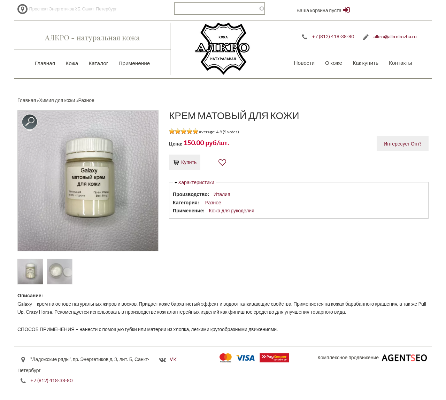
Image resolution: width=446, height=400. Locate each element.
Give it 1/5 (172, 131)
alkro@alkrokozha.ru (395, 36)
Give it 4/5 (190, 131)
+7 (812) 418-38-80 (333, 36)
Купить (189, 162)
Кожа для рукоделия (231, 210)
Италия (222, 194)
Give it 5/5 (196, 131)
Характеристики (196, 182)
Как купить (365, 63)
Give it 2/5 (178, 131)
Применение (134, 63)
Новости (304, 63)
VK (173, 359)
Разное (213, 202)
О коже (333, 63)
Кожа (72, 63)
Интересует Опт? (403, 144)
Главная (45, 63)
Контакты (400, 63)
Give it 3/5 (184, 131)
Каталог (98, 63)
